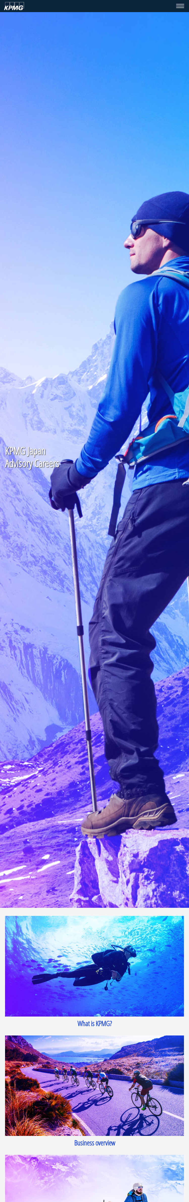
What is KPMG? (94, 1023)
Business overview (94, 1142)
